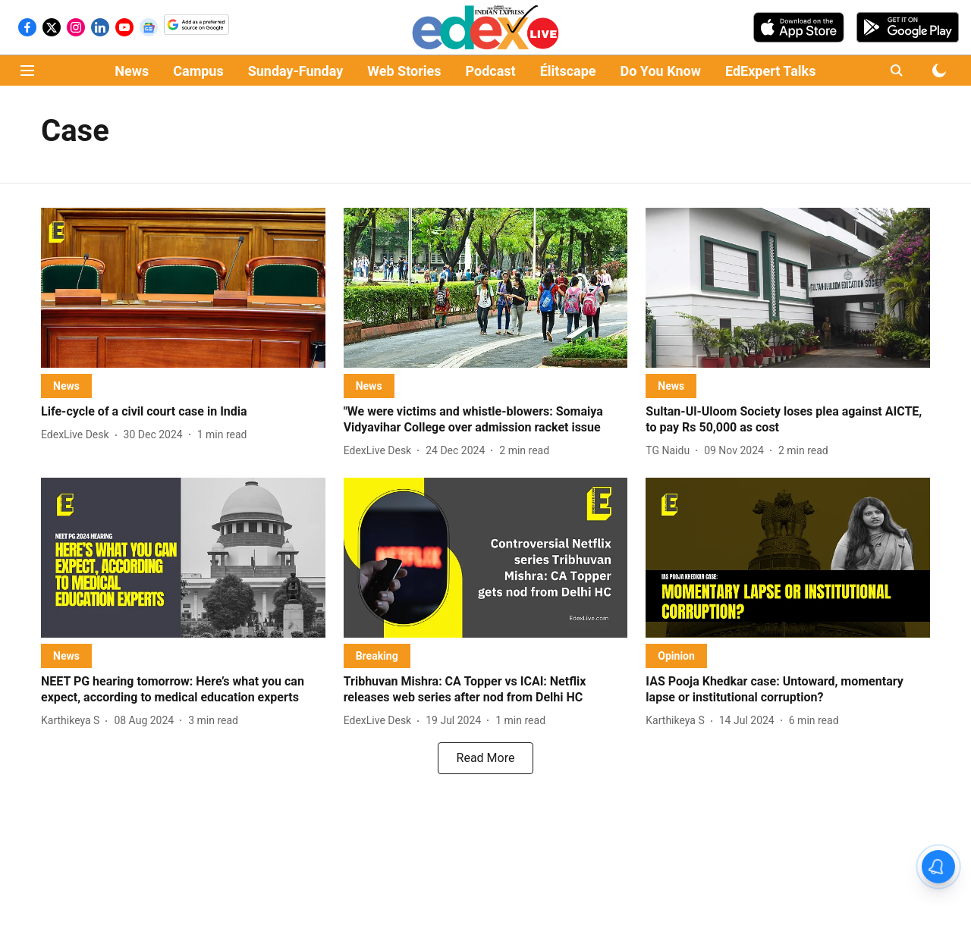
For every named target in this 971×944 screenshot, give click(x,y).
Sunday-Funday (296, 71)
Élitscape (568, 71)
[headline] (183, 412)
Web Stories (404, 71)
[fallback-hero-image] (183, 288)
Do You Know (661, 71)
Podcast (491, 71)
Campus (198, 71)
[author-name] (78, 435)
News (132, 71)
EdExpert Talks (770, 71)
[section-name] (66, 385)
